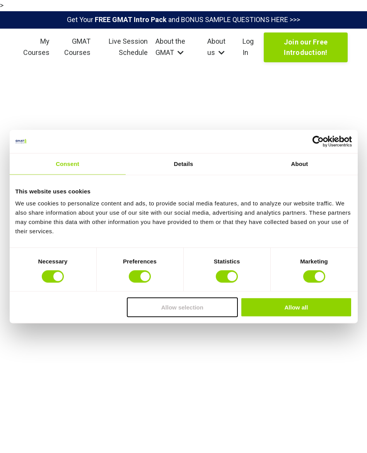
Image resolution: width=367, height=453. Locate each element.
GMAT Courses (77, 46)
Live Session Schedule (128, 46)
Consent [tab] (67, 163)
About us (216, 46)
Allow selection (182, 307)
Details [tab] (183, 163)
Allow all (296, 307)
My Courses (36, 46)
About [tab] (299, 163)
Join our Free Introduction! (306, 47)
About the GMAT (170, 46)
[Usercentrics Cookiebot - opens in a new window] (318, 141)
